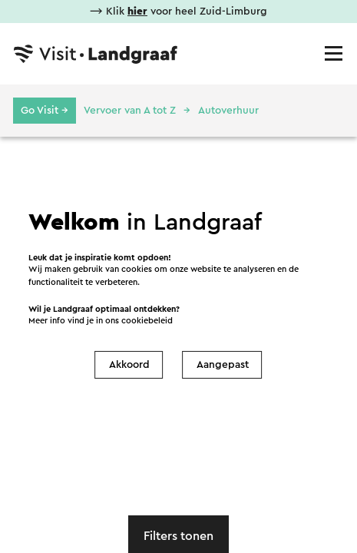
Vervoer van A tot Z (130, 110)
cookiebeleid (147, 320)
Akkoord (129, 364)
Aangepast (223, 364)
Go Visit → (44, 110)
